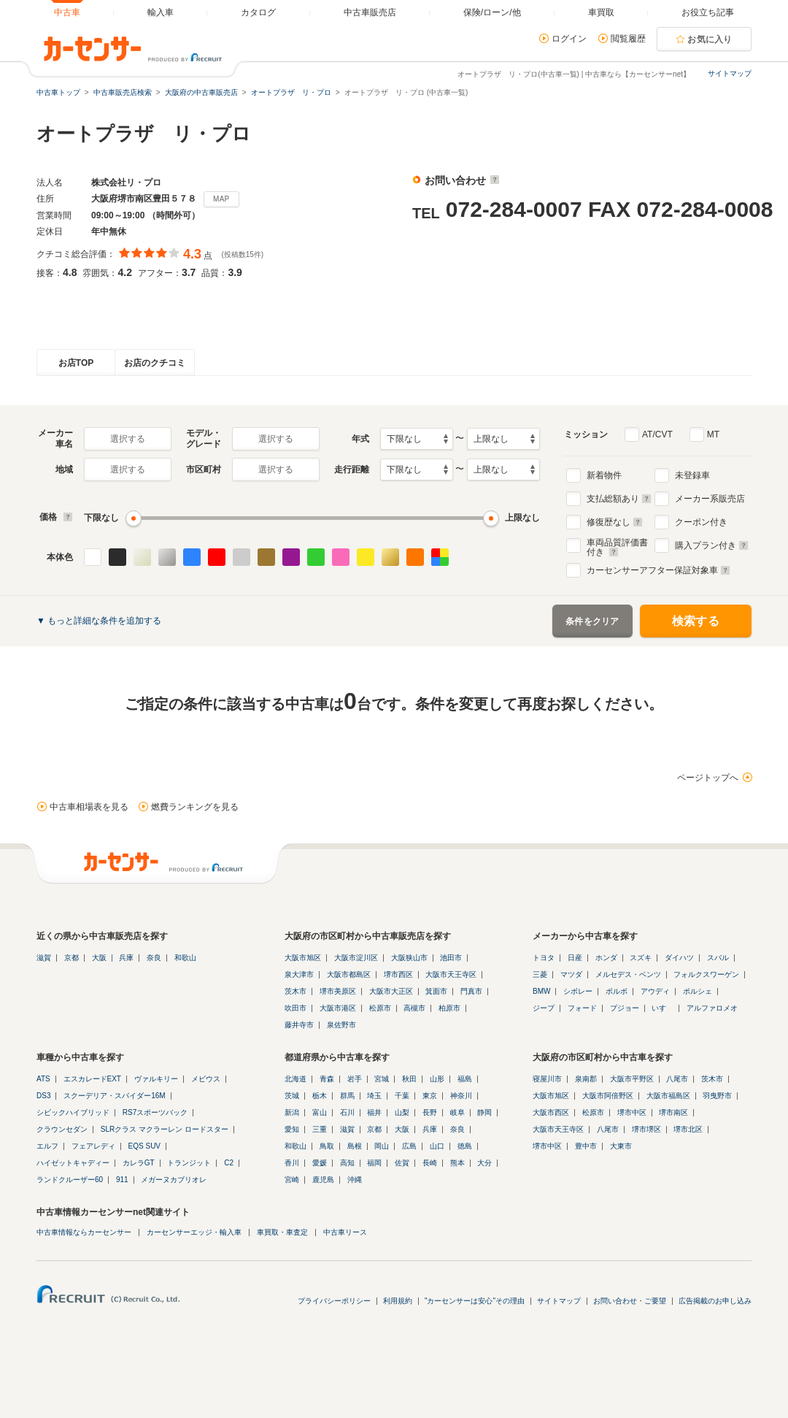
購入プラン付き (712, 545)
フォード (582, 1008)
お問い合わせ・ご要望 (629, 1301)
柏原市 (449, 1008)
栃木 (319, 1096)
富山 (319, 1112)
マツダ (571, 974)
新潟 (292, 1112)
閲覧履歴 (628, 39)
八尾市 (677, 1079)
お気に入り (710, 39)
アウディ (655, 991)
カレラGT (139, 1163)
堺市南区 (673, 1112)
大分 (484, 1163)
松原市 (380, 1008)
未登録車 (692, 475)
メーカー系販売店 (710, 499)
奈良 (154, 958)
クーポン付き (701, 522)
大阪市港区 (338, 1008)
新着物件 (604, 475)
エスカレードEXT (92, 1079)
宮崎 (292, 1180)
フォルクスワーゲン (706, 974)
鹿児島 (323, 1180)
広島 (409, 1146)
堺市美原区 (338, 991)
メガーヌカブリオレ (173, 1180)
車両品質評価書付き (617, 545)
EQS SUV (144, 1146)
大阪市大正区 (391, 991)
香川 (292, 1163)
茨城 (292, 1096)
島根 (354, 1146)
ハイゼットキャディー (72, 1163)
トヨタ (544, 958)
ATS (43, 1079)
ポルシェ (697, 991)
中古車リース (345, 1232)
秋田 (409, 1079)
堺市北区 (688, 1129)
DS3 (43, 1096)
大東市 (621, 1146)
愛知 (292, 1129)
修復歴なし (615, 522)
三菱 (540, 974)
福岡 (374, 1163)
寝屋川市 (547, 1079)
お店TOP (75, 363)
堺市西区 (398, 974)
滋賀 (43, 958)
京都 (71, 958)
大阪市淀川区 (356, 958)
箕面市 (436, 991)
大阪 (99, 958)
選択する (127, 439)
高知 (347, 1163)
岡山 (381, 1146)
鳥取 (327, 1146)
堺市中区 (631, 1112)
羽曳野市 (717, 1096)
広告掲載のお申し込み (715, 1301)
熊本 (457, 1163)
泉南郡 (586, 1079)
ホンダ (606, 958)
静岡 (484, 1112)
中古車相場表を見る (89, 807)
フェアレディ (93, 1146)
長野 (429, 1112)
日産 (575, 958)
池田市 (451, 958)
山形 (437, 1079)
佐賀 (402, 1163)
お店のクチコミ (154, 363)
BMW (541, 991)
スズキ (641, 958)
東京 (429, 1096)
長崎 (429, 1163)
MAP (221, 199)
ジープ (544, 1008)
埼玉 (374, 1096)
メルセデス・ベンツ (628, 974)
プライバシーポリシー (334, 1301)
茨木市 (295, 991)
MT (713, 434)
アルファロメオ (712, 1008)
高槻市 (414, 1008)
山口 (437, 1146)
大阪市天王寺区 (450, 974)
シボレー (577, 991)
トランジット (189, 1163)
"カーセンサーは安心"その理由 (475, 1301)
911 (122, 1180)
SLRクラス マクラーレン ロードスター (164, 1129)
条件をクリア (592, 621)
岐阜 (457, 1112)
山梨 (402, 1112)
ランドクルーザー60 (69, 1180)
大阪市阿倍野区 (607, 1096)
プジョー (624, 1008)
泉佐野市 (341, 1025)
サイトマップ (730, 73)
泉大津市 (299, 974)
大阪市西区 (551, 1112)
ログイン (569, 39)
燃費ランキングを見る (195, 807)
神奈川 (461, 1096)
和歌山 (185, 958)
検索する (695, 621)
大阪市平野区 (632, 1079)
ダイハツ (679, 958)
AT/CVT (657, 434)
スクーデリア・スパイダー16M (114, 1096)
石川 (347, 1112)
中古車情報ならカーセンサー (83, 1232)
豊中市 (586, 1146)
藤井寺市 (299, 1025)
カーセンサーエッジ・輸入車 (194, 1232)
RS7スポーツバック (155, 1112)
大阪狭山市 (409, 958)
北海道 (295, 1079)
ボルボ (616, 991)
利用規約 (397, 1301)
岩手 (354, 1079)
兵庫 (126, 958)
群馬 (347, 1096)
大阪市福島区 (668, 1096)
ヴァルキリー (156, 1079)
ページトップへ (707, 778)
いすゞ (662, 1008)
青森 (327, 1079)
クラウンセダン (62, 1129)
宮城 (381, 1079)
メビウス (205, 1079)
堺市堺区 (646, 1129)
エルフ (47, 1146)
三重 (319, 1129)
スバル (718, 958)
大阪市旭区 (303, 958)
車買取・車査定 (282, 1232)
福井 (374, 1112)
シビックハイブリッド (72, 1112)
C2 (228, 1163)
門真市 (471, 991)
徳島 (464, 1146)
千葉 (402, 1096)
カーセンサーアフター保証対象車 (658, 570)
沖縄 (354, 1180)
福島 (464, 1079)
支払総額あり (619, 499)
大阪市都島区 (349, 974)
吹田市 (295, 1008)
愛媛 (319, 1163)
